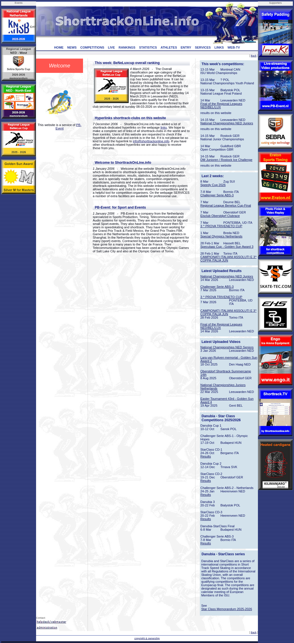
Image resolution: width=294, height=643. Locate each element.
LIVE (111, 47)
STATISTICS (148, 47)
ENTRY (186, 47)
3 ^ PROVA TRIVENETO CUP (221, 226)
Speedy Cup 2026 (213, 185)
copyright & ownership (147, 638)
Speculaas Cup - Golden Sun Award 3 (226, 246)
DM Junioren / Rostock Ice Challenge (226, 159)
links (164, 127)
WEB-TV (234, 47)
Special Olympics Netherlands (221, 236)
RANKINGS (127, 47)
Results (205, 456)
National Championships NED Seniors (227, 347)
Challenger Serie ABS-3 (217, 195)
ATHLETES (169, 47)
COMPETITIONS (92, 47)
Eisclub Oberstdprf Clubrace (220, 215)
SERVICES (203, 47)
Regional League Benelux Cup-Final (225, 205)
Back (253, 55)
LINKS (219, 47)
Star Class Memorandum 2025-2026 (226, 609)
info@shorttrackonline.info (151, 141)
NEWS (72, 47)
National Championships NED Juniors (226, 123)
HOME (59, 47)
